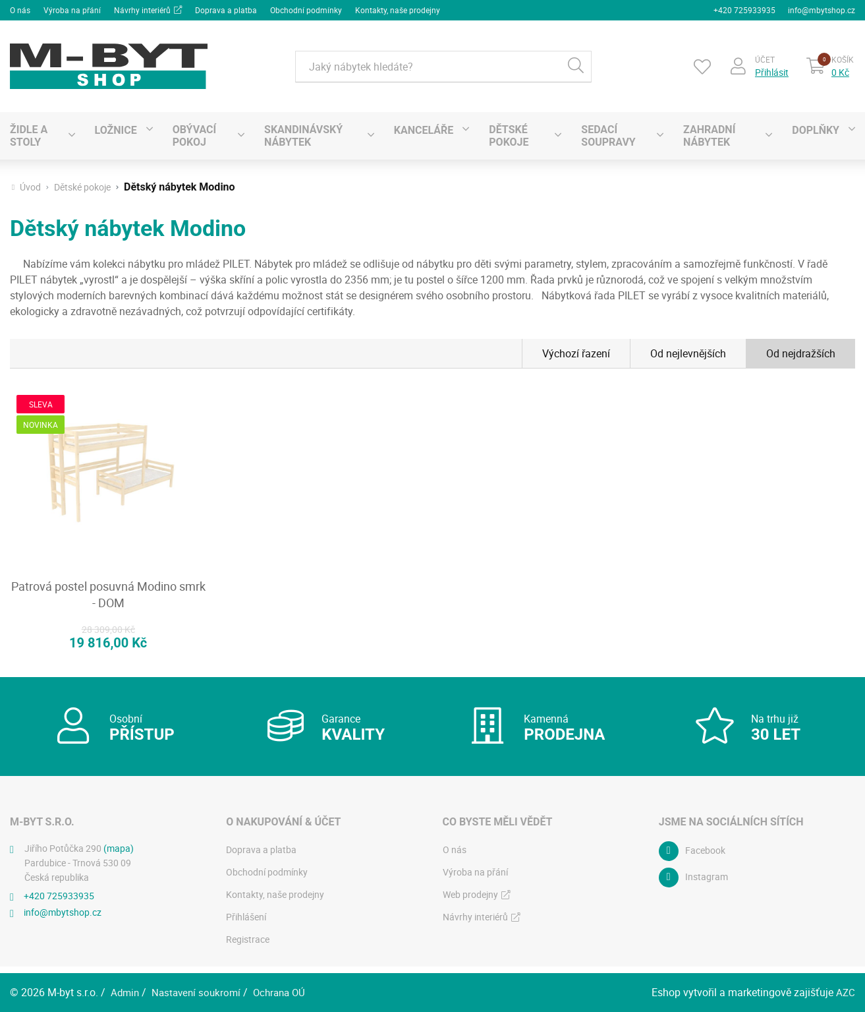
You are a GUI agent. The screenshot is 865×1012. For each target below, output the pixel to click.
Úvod (30, 186)
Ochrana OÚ (287, 992)
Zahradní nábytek (709, 134)
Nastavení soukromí (199, 992)
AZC (845, 992)
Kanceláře (423, 128)
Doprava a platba (226, 9)
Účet (763, 57)
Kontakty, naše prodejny (397, 9)
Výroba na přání (72, 9)
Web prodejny (470, 901)
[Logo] (109, 65)
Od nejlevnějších (688, 352)
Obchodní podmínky (306, 9)
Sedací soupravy (608, 134)
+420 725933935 (744, 9)
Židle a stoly (28, 134)
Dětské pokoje (508, 134)
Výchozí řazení (576, 352)
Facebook (705, 857)
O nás (20, 9)
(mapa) (118, 854)
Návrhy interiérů (142, 9)
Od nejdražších (800, 352)
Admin (126, 992)
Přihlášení (246, 923)
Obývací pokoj (195, 134)
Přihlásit (770, 70)
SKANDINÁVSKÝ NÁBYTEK (303, 134)
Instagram (706, 884)
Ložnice (116, 128)
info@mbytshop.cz (821, 9)
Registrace (247, 945)
